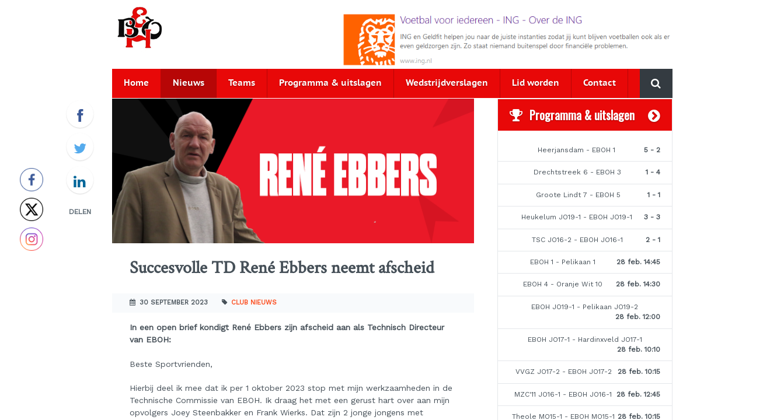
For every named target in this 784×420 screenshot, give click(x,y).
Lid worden (535, 83)
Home (136, 83)
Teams (241, 83)
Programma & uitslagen (330, 83)
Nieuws (188, 83)
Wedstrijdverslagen (447, 83)
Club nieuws (254, 302)
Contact (599, 83)
